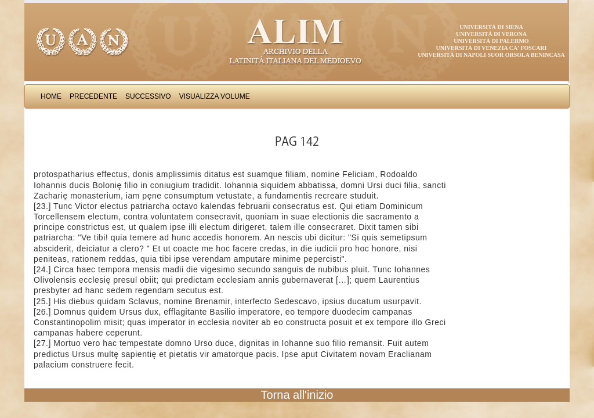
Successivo (148, 96)
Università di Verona (491, 34)
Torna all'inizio (297, 394)
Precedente (93, 96)
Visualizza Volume (214, 96)
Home (51, 96)
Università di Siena (491, 27)
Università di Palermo (491, 41)
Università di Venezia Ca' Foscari (491, 48)
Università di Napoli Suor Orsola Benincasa (491, 55)
